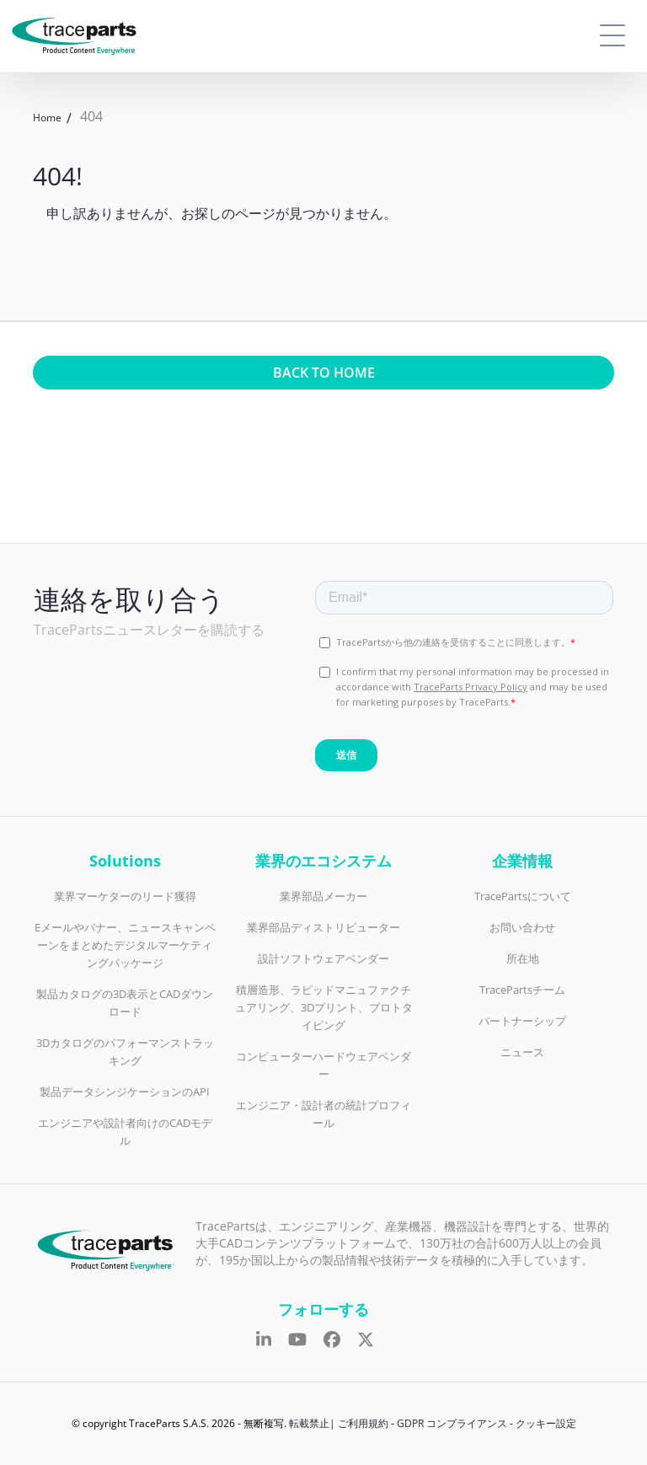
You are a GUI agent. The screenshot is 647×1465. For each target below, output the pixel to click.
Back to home (324, 372)
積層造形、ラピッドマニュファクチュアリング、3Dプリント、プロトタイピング (324, 1007)
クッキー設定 (546, 1423)
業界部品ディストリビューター (323, 927)
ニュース (522, 1052)
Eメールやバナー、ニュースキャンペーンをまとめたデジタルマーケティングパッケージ (125, 945)
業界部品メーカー (323, 896)
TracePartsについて (522, 896)
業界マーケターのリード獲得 (125, 896)
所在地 (522, 958)
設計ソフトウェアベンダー (323, 958)
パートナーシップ (522, 1020)
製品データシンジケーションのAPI (125, 1091)
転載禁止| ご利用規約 (338, 1423)
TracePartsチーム (522, 989)
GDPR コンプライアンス (452, 1423)
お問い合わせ (522, 927)
